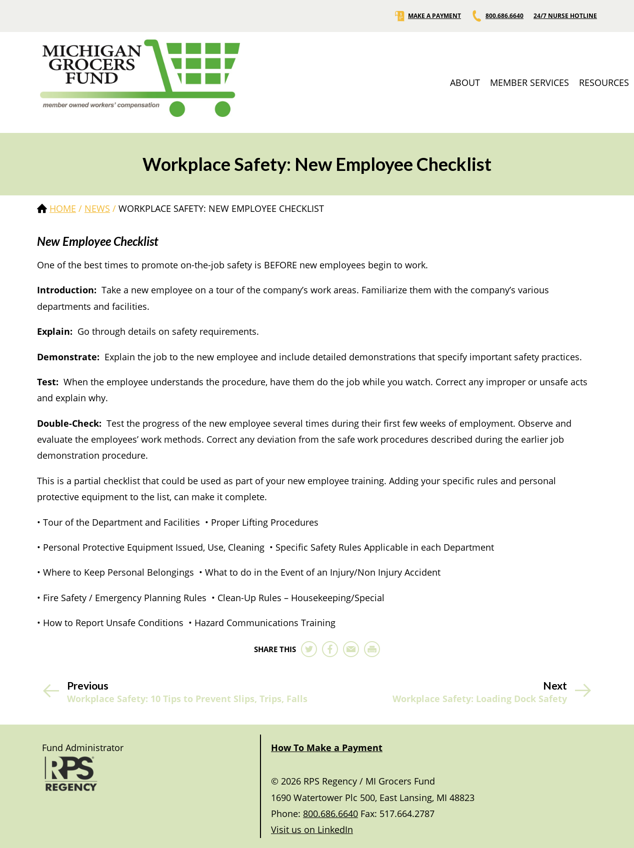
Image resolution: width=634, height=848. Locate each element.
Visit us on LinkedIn (312, 830)
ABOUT (465, 82)
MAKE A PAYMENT (427, 16)
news (97, 208)
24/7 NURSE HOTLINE (565, 16)
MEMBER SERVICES (529, 82)
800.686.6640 (497, 16)
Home (63, 208)
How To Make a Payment (326, 748)
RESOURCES (604, 82)
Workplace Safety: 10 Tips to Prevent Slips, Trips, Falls (187, 699)
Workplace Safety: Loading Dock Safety (479, 699)
